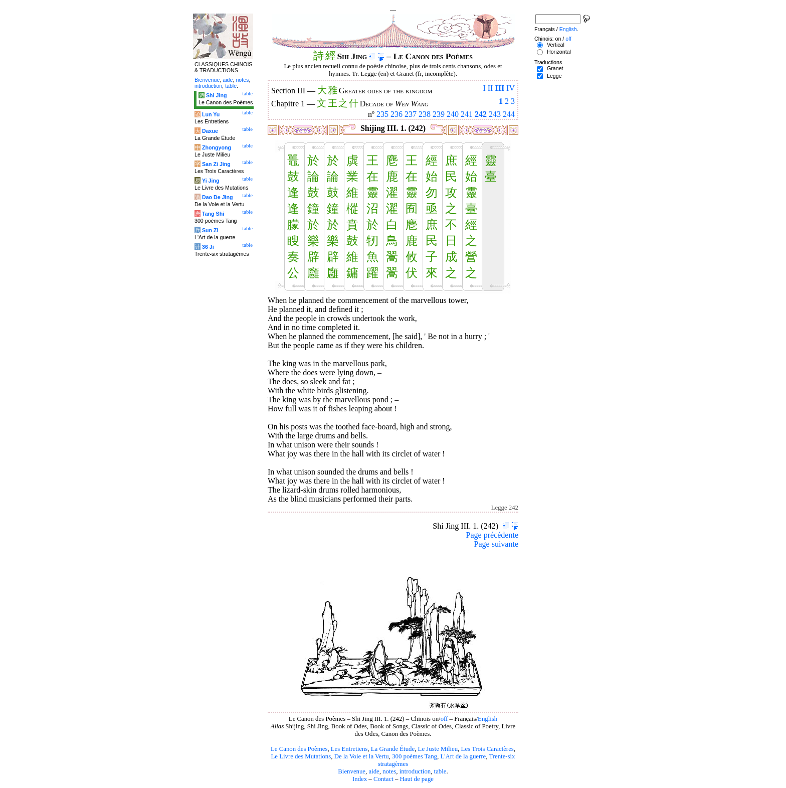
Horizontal (559, 52)
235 (382, 114)
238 (425, 114)
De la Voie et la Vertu (361, 756)
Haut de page (417, 778)
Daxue (210, 131)
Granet (555, 68)
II (490, 88)
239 (439, 114)
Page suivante (496, 544)
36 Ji (208, 247)
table (440, 771)
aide (373, 771)
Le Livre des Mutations (301, 756)
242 (481, 114)
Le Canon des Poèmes (299, 748)
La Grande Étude (393, 748)
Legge (554, 76)
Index (359, 778)
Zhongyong (216, 147)
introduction (415, 771)
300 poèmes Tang (414, 756)
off (444, 718)
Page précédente (492, 535)
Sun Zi (210, 230)
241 (467, 114)
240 (453, 114)
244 (509, 114)
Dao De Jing (217, 197)
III (499, 88)
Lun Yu (211, 114)
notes (389, 771)
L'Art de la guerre (463, 756)
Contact (383, 778)
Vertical (555, 45)
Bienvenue (351, 771)
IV (510, 88)
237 (411, 114)
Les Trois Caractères (487, 748)
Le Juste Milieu (438, 748)
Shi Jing (216, 95)
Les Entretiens (349, 748)
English (487, 718)
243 (495, 114)
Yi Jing (211, 181)
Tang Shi (213, 214)
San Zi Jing (216, 164)
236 (396, 114)
